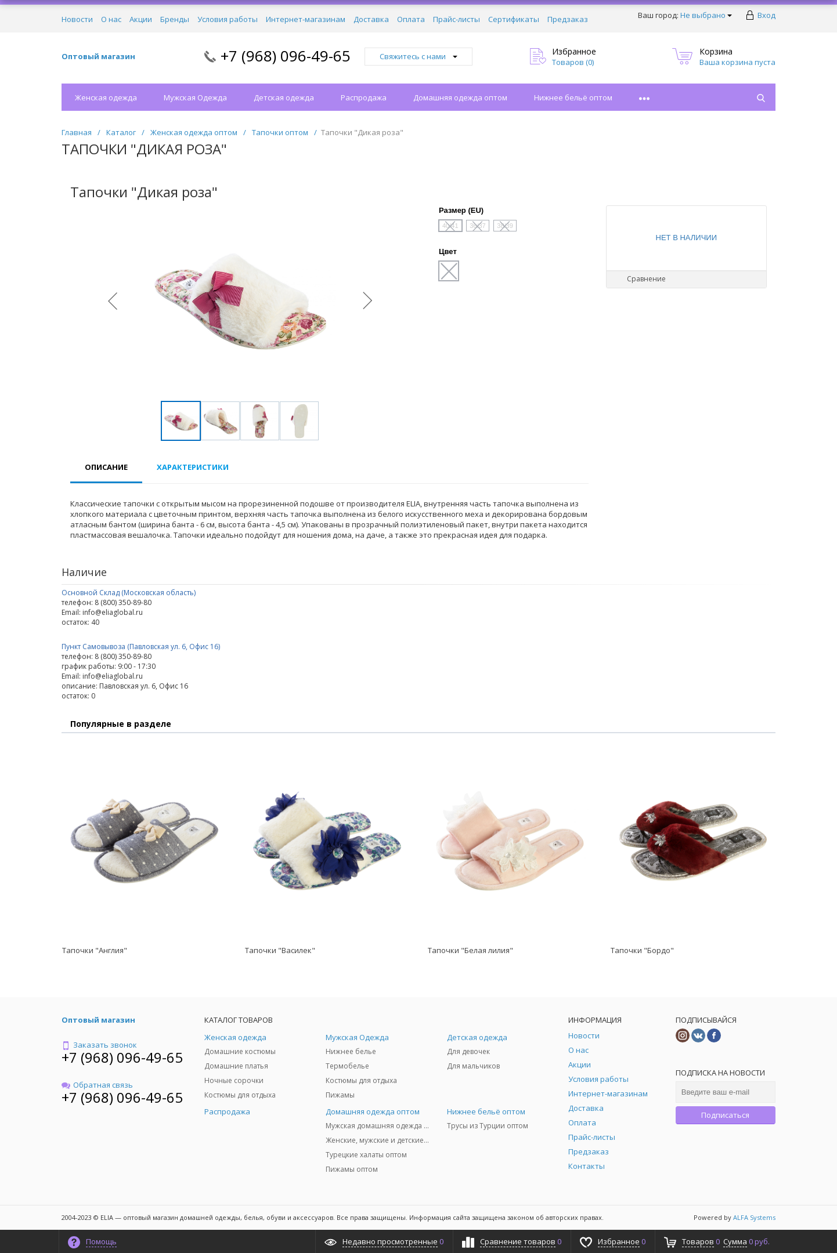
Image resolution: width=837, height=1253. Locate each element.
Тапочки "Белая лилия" (470, 950)
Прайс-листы (456, 19)
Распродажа (364, 97)
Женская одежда (106, 97)
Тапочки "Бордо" (642, 950)
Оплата (411, 19)
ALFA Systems (754, 1217)
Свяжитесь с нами (418, 56)
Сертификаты (513, 19)
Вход (766, 15)
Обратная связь (97, 1085)
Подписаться (725, 1115)
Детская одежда (284, 97)
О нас (111, 19)
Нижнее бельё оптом (573, 97)
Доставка (371, 19)
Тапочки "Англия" (94, 950)
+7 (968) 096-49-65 (286, 55)
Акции (140, 19)
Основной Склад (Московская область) (129, 592)
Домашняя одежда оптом (460, 97)
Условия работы (227, 19)
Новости (77, 19)
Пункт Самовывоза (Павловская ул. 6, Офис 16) (141, 646)
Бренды (174, 19)
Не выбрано (706, 15)
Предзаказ (567, 19)
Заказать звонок (99, 1045)
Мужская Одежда (195, 97)
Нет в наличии (686, 237)
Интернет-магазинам (305, 19)
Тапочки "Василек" (280, 950)
